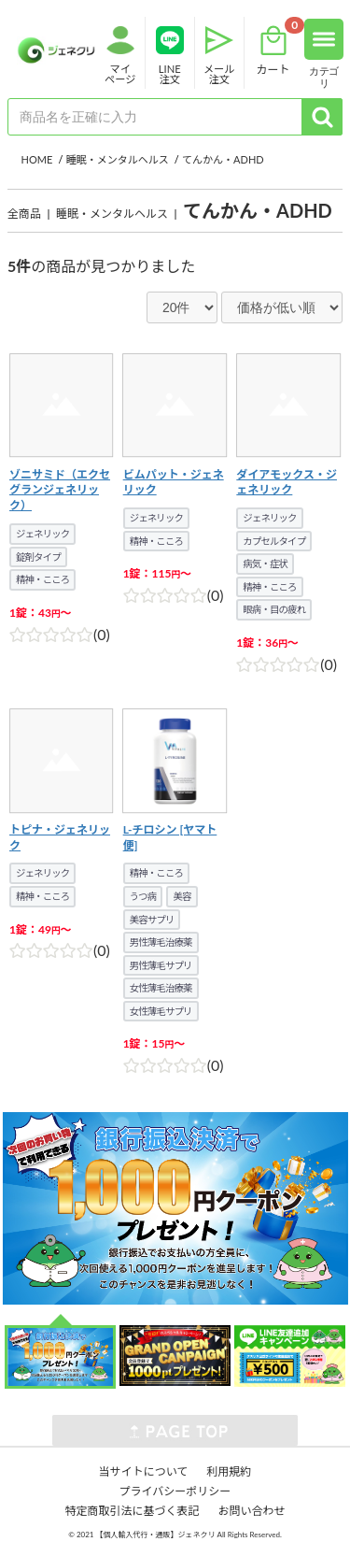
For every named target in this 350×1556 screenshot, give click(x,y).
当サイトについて (144, 1471)
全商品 (24, 214)
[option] (175, 1208)
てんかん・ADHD (257, 210)
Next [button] (9, 1208)
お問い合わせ (252, 1511)
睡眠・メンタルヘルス (112, 214)
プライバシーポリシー (175, 1491)
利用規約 (228, 1471)
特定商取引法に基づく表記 (131, 1511)
